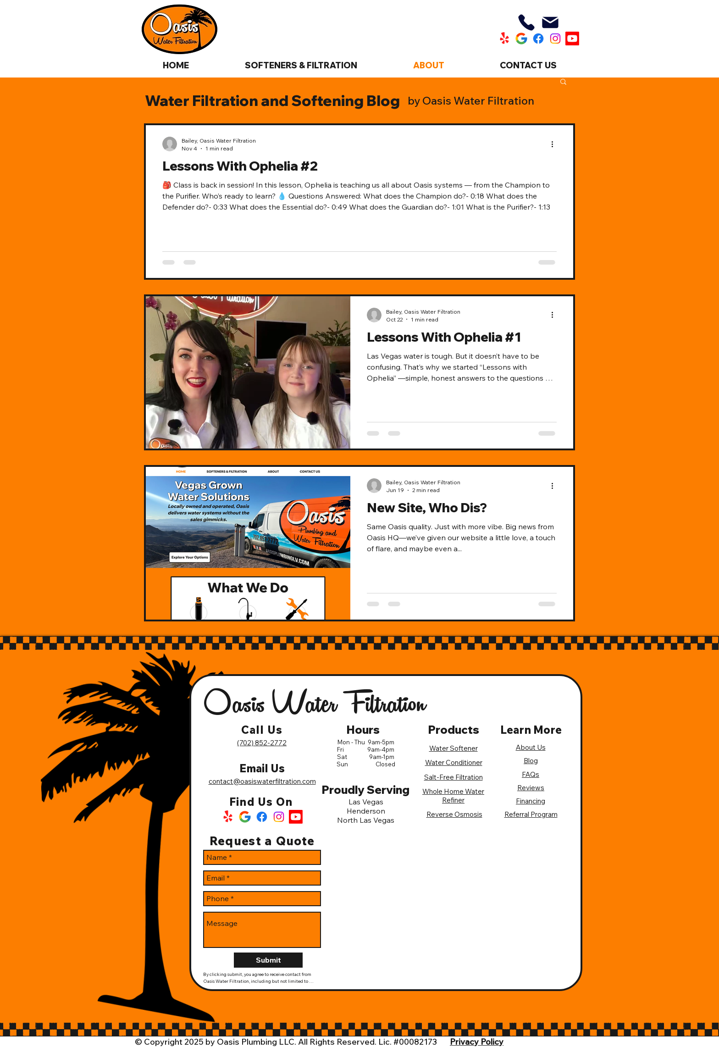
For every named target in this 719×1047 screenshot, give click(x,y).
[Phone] (526, 22)
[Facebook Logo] (262, 817)
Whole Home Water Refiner (453, 795)
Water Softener (453, 748)
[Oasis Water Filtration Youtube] (572, 38)
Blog (531, 760)
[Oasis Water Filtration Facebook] (538, 38)
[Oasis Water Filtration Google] (521, 38)
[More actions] (555, 144)
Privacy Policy (476, 1041)
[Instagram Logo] (279, 817)
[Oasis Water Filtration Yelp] (504, 38)
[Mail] (550, 22)
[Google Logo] (245, 817)
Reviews (530, 787)
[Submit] (268, 960)
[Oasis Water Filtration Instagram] (555, 38)
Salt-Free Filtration (453, 777)
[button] (563, 82)
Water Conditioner (453, 762)
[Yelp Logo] (228, 817)
